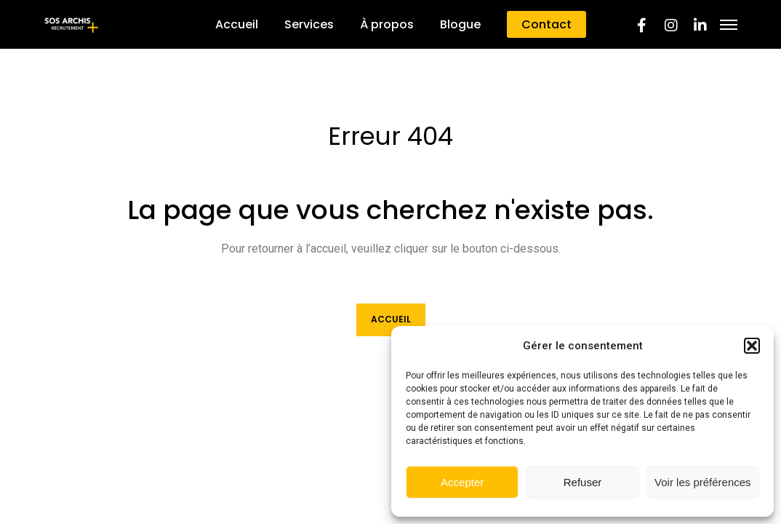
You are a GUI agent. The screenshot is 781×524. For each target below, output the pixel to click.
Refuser (583, 482)
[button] (752, 345)
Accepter (462, 482)
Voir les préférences (702, 482)
